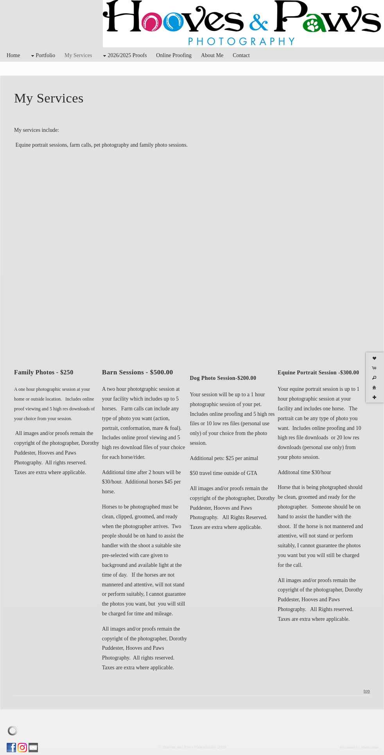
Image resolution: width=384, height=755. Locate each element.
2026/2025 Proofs (124, 55)
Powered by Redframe (359, 747)
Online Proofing (174, 55)
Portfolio (42, 55)
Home (13, 55)
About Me (212, 55)
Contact (241, 55)
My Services (78, 55)
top (367, 691)
